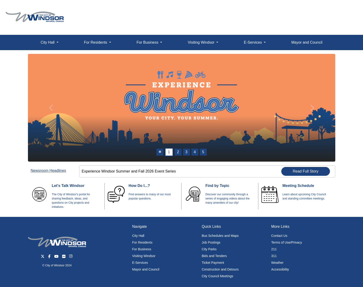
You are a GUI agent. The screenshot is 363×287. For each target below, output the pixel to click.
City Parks (209, 249)
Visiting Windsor (144, 256)
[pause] (159, 152)
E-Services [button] (253, 42)
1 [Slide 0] (169, 152)
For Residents (142, 242)
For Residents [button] (96, 42)
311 (274, 256)
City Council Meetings (217, 276)
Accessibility (280, 269)
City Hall (138, 236)
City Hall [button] (48, 42)
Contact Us (279, 236)
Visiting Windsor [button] (201, 42)
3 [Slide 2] (186, 152)
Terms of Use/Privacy (286, 242)
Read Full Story (305, 171)
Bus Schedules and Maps (220, 236)
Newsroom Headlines (48, 171)
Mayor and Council (306, 42)
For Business (141, 249)
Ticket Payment (213, 262)
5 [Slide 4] (203, 152)
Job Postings (211, 242)
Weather (277, 262)
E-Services (140, 262)
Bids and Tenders (214, 256)
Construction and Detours (220, 269)
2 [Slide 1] (178, 152)
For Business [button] (148, 42)
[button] (349, 8)
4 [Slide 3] (195, 152)
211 (274, 249)
